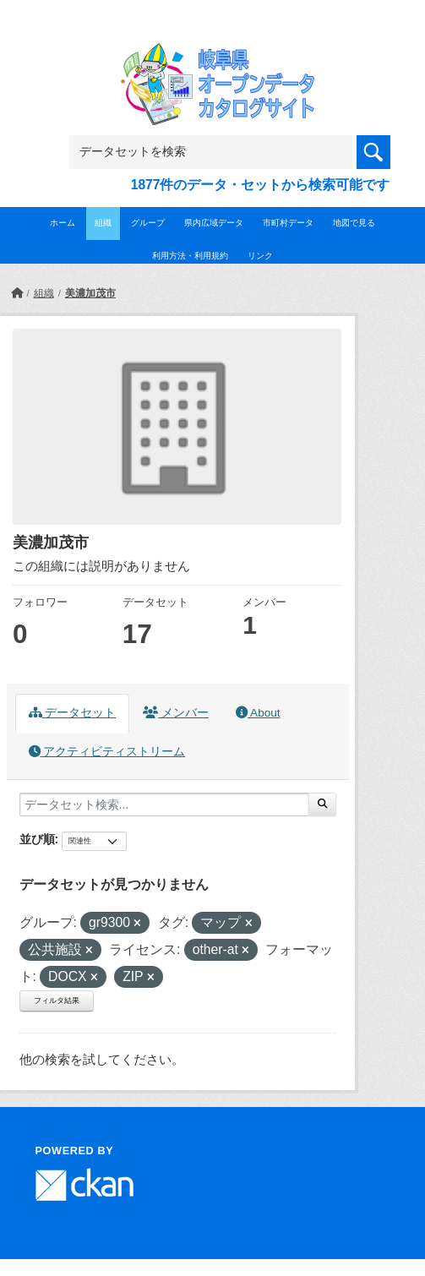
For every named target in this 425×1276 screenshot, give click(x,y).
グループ (148, 222)
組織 (103, 222)
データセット (73, 712)
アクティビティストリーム (107, 751)
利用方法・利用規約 (190, 255)
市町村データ (288, 222)
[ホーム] (17, 293)
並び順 (37, 839)
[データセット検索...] (164, 804)
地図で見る (354, 222)
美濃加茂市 (90, 293)
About (258, 712)
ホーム (62, 222)
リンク (260, 255)
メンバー (176, 712)
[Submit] (322, 804)
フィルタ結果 (56, 1000)
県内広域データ (213, 222)
